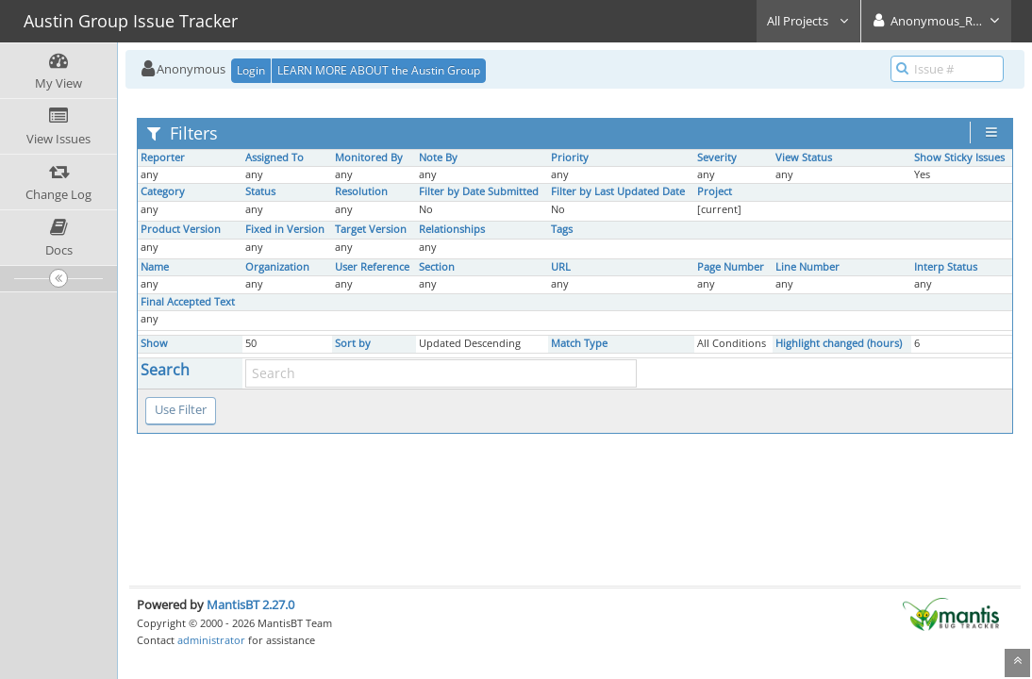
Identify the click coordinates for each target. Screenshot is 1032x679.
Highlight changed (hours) (838, 343)
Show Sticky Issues (959, 157)
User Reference (372, 266)
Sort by (353, 343)
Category (163, 191)
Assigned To (274, 157)
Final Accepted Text (188, 301)
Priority (570, 157)
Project (714, 191)
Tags (562, 229)
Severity (717, 157)
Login (251, 70)
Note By (438, 157)
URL (561, 266)
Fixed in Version (285, 229)
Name (155, 266)
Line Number (807, 266)
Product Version (181, 229)
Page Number (730, 266)
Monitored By (369, 157)
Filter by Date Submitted (479, 191)
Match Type (579, 343)
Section (437, 266)
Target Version (371, 229)
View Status (803, 157)
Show (154, 343)
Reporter (163, 157)
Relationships (452, 229)
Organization (277, 266)
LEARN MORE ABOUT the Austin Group (378, 70)
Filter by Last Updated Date (618, 191)
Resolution (361, 191)
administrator (211, 640)
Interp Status (945, 266)
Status (260, 191)
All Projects (808, 20)
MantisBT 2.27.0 (250, 604)
